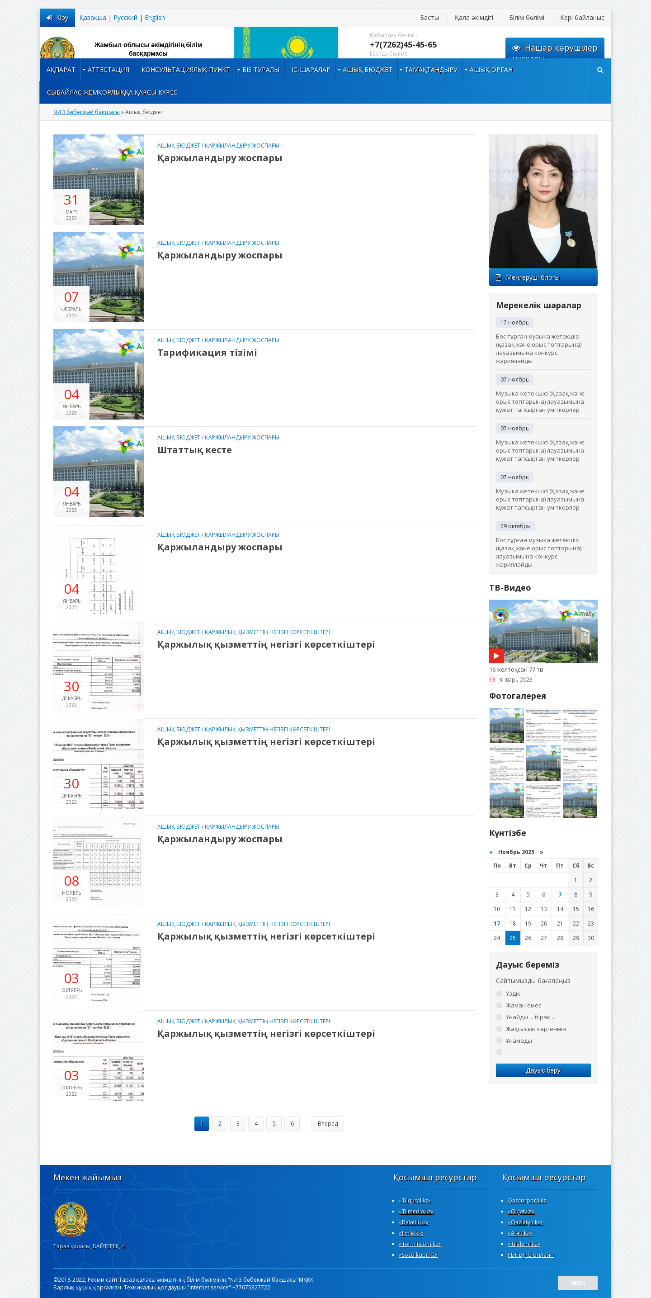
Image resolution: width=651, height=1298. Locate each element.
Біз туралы (260, 69)
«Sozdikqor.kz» (418, 1255)
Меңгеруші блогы (528, 277)
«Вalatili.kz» (414, 1222)
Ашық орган (491, 69)
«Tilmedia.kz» (416, 1211)
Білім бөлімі (526, 17)
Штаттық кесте (194, 450)
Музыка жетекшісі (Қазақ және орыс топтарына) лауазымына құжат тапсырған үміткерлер (540, 401)
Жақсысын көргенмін (536, 1029)
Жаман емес (523, 1005)
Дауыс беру (543, 1070)
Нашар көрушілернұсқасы (555, 53)
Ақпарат (61, 69)
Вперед (328, 1123)
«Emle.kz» (411, 1233)
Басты (429, 17)
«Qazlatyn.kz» (525, 1222)
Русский (125, 17)
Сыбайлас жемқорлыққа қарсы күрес (112, 92)
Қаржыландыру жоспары (242, 145)
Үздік (513, 993)
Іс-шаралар (311, 69)
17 (497, 923)
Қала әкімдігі (474, 17)
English (155, 17)
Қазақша (93, 17)
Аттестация (108, 69)
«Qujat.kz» (521, 1211)
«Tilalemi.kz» (524, 1244)
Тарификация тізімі (207, 352)
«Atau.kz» (520, 1233)
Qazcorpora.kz (527, 1200)
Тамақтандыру (431, 69)
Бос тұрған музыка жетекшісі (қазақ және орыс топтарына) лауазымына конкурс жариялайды (538, 348)
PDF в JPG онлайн (531, 1255)
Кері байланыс (582, 17)
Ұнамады (519, 1040)
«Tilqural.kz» (415, 1200)
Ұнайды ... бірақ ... (531, 1017)
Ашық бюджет (367, 69)
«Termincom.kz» (420, 1244)
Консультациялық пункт (186, 69)
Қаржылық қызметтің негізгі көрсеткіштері (267, 632)
